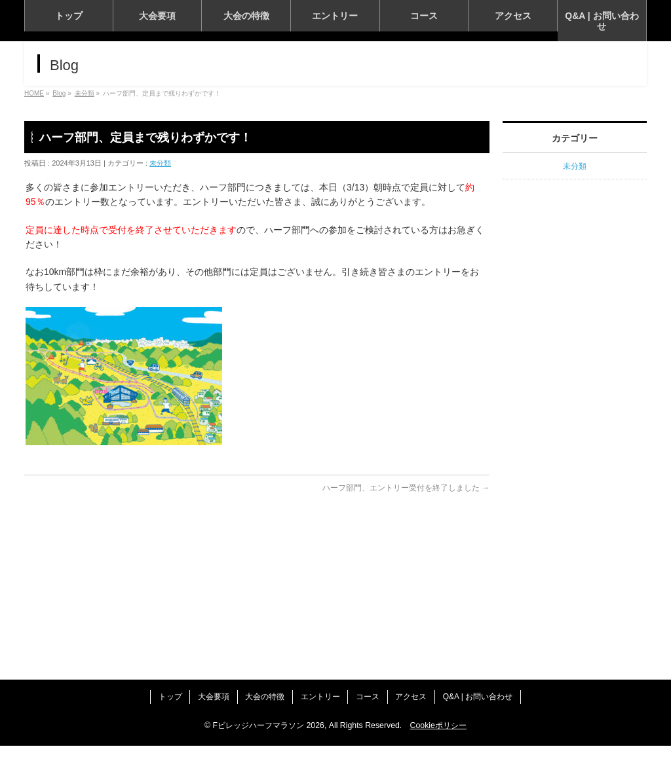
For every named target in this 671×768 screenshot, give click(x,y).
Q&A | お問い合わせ (491, 720)
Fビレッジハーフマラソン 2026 (268, 747)
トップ (157, 720)
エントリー (320, 720)
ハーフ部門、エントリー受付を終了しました (405, 614)
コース (372, 720)
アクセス (420, 720)
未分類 (160, 289)
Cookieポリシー (438, 747)
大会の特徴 (260, 720)
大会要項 (205, 720)
